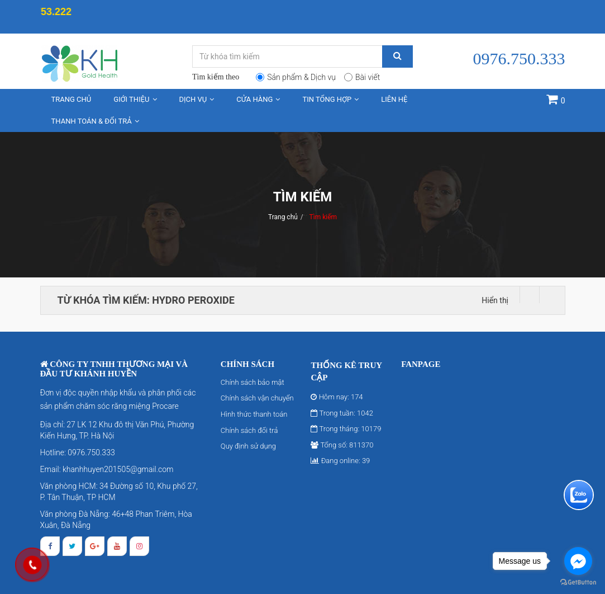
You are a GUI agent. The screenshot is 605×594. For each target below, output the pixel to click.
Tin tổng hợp (330, 99)
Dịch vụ (197, 99)
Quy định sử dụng (248, 446)
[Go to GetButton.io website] (578, 582)
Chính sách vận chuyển (257, 398)
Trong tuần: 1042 (342, 413)
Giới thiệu (134, 99)
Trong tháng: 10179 (346, 429)
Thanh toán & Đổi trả (95, 121)
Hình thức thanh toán (254, 414)
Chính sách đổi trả (249, 430)
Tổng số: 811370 (342, 445)
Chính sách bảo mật (252, 382)
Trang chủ (71, 99)
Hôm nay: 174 (337, 397)
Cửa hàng (258, 99)
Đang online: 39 (340, 460)
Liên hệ (394, 99)
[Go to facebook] (578, 561)
